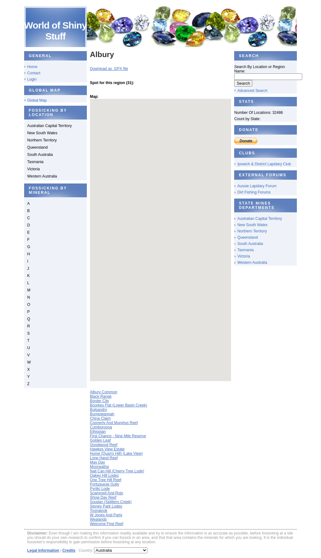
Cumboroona (101, 427)
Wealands (98, 519)
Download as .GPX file (109, 68)
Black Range (101, 396)
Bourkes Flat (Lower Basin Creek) (118, 405)
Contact (33, 73)
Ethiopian (98, 431)
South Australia (250, 244)
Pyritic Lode (100, 488)
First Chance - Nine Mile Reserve (118, 436)
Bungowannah (102, 414)
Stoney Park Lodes (106, 506)
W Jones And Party (106, 515)
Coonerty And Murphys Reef (114, 423)
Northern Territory (252, 231)
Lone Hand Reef (104, 458)
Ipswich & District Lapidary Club (264, 164)
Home (32, 67)
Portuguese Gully (104, 484)
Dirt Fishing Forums (254, 192)
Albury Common (103, 392)
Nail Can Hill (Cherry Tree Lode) (117, 471)
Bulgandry (98, 409)
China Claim (100, 418)
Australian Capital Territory (259, 218)
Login (32, 79)
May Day (97, 462)
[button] (166, 242)
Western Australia (252, 262)
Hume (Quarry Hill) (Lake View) (116, 453)
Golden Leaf (100, 440)
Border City (99, 401)
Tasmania (245, 250)
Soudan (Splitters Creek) (111, 502)
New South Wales (252, 225)
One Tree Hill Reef (105, 480)
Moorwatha (99, 467)
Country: (86, 550)
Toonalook (98, 510)
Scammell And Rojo (106, 493)
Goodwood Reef (104, 445)
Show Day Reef (103, 497)
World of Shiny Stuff (55, 30)
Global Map (37, 100)
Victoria (243, 256)
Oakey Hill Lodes (104, 475)
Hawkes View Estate (107, 449)
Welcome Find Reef (107, 524)
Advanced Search (252, 90)
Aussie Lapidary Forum (256, 186)
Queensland (247, 237)
